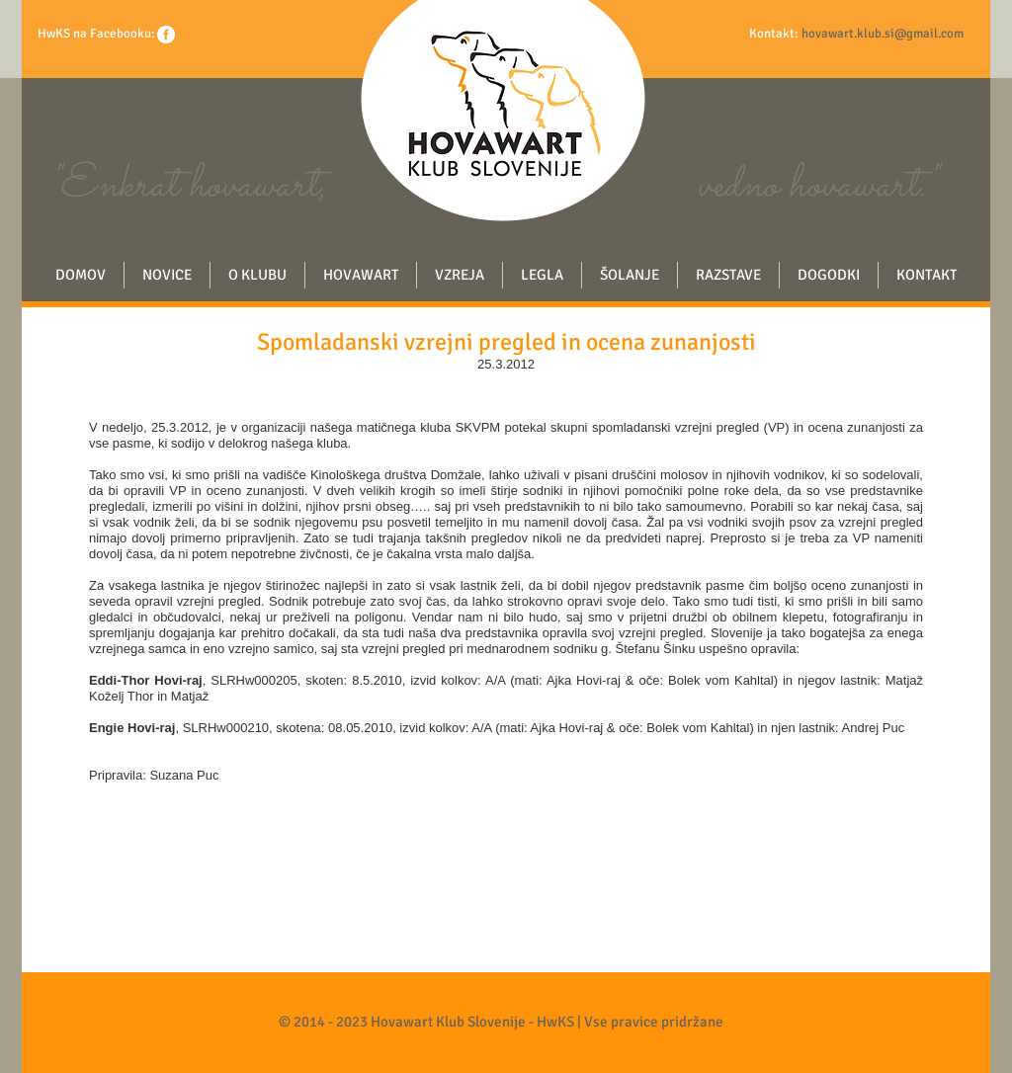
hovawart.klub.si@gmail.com (882, 33)
